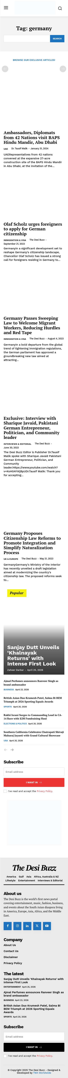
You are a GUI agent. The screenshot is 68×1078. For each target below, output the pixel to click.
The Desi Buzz (36, 239)
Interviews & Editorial (17, 444)
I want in (34, 782)
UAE (6, 149)
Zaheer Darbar (15, 670)
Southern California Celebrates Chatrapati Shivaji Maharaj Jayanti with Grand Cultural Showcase (34, 733)
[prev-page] (5, 69)
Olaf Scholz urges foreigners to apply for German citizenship (33, 229)
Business (9, 689)
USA (6, 740)
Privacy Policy (44, 791)
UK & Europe (11, 559)
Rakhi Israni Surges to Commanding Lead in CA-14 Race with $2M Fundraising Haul (33, 716)
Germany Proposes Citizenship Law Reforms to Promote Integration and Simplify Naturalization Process (32, 542)
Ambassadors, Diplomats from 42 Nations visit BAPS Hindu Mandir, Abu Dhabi (32, 137)
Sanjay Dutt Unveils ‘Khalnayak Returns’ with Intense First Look (33, 655)
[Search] (57, 38)
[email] (34, 771)
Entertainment (12, 987)
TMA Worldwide (42, 1072)
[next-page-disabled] (63, 69)
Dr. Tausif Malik (19, 148)
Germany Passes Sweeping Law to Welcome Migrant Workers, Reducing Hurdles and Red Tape (32, 325)
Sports (8, 706)
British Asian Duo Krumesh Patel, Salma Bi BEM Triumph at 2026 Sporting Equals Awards (33, 699)
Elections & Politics (15, 723)
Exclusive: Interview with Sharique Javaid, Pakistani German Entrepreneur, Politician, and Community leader (31, 427)
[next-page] (11, 750)
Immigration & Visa (15, 240)
